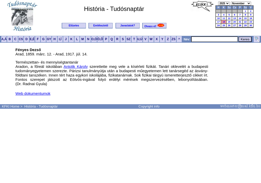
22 (245, 22)
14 (240, 18)
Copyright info (148, 106)
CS (21, 39)
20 (234, 22)
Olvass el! (154, 25)
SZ (128, 39)
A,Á (4, 39)
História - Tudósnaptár (41, 106)
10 (218, 18)
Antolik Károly (76, 66)
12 (229, 18)
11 (224, 18)
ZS (173, 39)
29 (245, 25)
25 (224, 25)
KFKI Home (10, 106)
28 (240, 25)
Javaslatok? (127, 25)
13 (234, 18)
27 (234, 25)
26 (229, 25)
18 (224, 22)
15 (245, 18)
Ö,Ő (100, 39)
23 (251, 22)
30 (251, 25)
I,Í (60, 39)
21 (240, 22)
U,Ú (139, 39)
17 (218, 22)
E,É (32, 39)
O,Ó (94, 39)
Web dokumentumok (33, 93)
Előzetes (74, 25)
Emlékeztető (100, 25)
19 (229, 22)
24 (218, 25)
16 (251, 18)
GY (49, 39)
